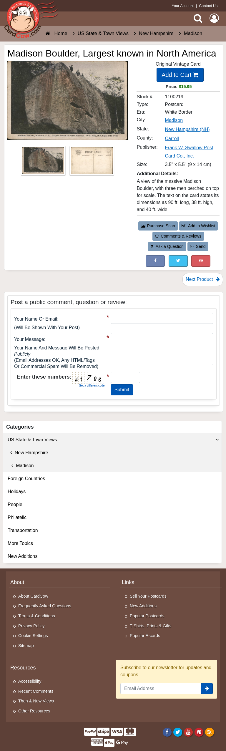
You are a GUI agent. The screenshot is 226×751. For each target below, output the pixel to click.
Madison (21, 465)
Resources (23, 668)
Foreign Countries (26, 478)
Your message (29, 339)
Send (197, 246)
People (15, 504)
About (17, 582)
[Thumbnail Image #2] (91, 162)
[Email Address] (160, 688)
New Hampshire (28, 452)
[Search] (198, 18)
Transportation (23, 530)
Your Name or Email (35, 318)
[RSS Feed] (210, 732)
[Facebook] (167, 732)
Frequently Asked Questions (44, 606)
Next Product (203, 279)
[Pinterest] (199, 732)
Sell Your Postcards (148, 596)
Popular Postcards (147, 616)
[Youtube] (188, 732)
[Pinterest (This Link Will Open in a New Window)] (200, 261)
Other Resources (34, 711)
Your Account (183, 6)
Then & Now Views (36, 701)
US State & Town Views (113, 439)
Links (128, 582)
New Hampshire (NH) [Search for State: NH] (187, 129)
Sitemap (26, 645)
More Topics (20, 543)
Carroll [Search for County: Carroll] (172, 138)
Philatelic (17, 517)
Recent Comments (35, 691)
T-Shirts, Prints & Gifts (151, 626)
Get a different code (92, 385)
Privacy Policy (31, 626)
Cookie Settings (33, 635)
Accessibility (29, 681)
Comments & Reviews (178, 236)
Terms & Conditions (36, 616)
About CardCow (33, 596)
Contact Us (208, 6)
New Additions (22, 556)
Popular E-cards (145, 635)
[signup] (207, 688)
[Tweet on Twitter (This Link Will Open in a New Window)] (178, 261)
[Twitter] (178, 732)
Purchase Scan (158, 225)
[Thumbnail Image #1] (44, 162)
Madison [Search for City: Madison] (174, 120)
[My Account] (214, 18)
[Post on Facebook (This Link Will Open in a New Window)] (155, 261)
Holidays (17, 491)
